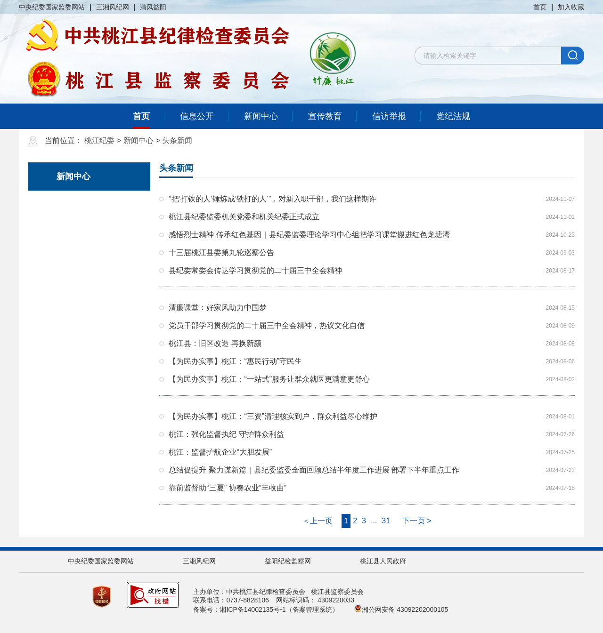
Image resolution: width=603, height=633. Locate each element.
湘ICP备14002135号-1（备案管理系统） (279, 609)
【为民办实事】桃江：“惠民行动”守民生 (235, 361)
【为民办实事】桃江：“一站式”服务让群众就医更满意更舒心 (269, 379)
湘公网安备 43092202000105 (401, 609)
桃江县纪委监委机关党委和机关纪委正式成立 (244, 217)
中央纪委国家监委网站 (52, 7)
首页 (539, 7)
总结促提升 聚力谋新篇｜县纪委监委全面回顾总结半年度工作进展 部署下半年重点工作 (314, 470)
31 (386, 521)
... (374, 521)
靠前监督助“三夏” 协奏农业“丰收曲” (227, 488)
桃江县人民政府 (383, 561)
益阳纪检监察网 (288, 561)
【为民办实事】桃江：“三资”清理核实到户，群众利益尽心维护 (273, 416)
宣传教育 (325, 116)
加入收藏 (571, 7)
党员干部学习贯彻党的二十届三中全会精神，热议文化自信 (267, 325)
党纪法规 (453, 116)
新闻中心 (261, 116)
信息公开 (197, 116)
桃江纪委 (99, 140)
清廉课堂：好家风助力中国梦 (218, 308)
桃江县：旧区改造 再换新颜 (215, 343)
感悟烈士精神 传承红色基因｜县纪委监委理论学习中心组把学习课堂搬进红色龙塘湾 (309, 235)
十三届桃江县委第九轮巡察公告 (221, 252)
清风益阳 (153, 7)
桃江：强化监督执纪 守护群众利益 (226, 434)
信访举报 (389, 116)
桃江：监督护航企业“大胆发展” (220, 452)
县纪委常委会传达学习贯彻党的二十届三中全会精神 (255, 270)
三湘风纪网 (112, 7)
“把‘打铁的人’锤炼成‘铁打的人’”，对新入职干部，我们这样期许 (272, 199)
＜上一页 (317, 521)
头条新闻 (177, 140)
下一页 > (417, 521)
